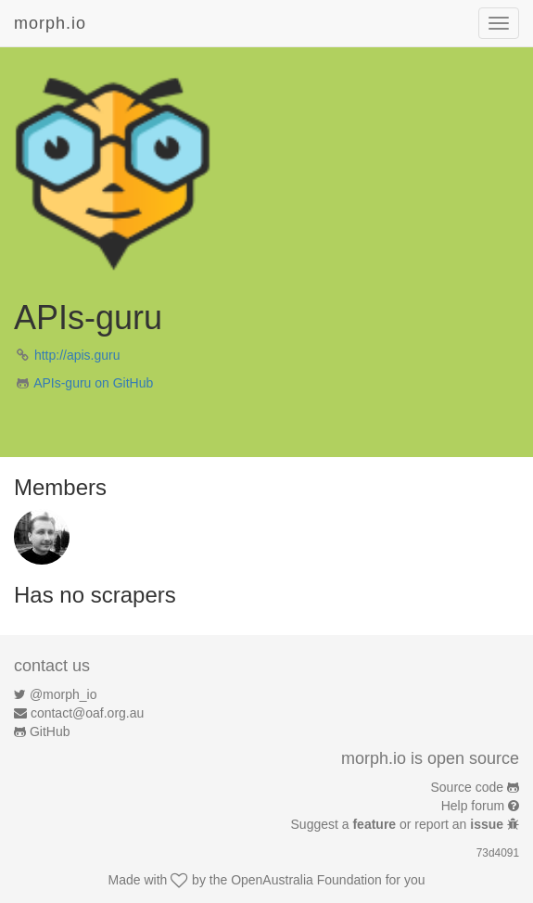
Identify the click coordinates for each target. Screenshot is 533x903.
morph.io (50, 23)
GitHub (50, 731)
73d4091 (497, 852)
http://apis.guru (77, 355)
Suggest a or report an (399, 824)
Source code (467, 787)
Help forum (472, 805)
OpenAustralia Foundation (306, 879)
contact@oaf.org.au (87, 713)
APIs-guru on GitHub (93, 382)
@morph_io (63, 694)
